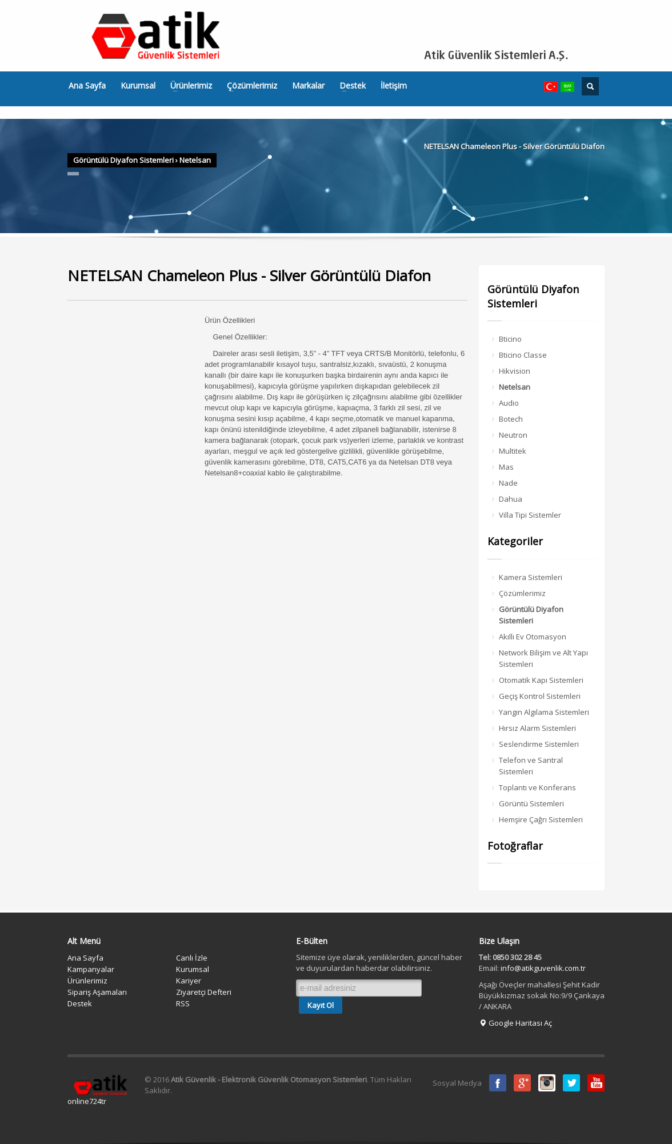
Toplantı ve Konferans (537, 787)
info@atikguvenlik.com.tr (543, 968)
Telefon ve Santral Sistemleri (531, 766)
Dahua (510, 499)
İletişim (394, 86)
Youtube (596, 1082)
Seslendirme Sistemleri (539, 744)
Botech (511, 419)
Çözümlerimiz (248, 86)
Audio (509, 403)
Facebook (497, 1082)
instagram (546, 1082)
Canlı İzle (191, 958)
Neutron (513, 435)
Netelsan (195, 160)
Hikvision (514, 371)
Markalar (308, 86)
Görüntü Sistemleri (531, 803)
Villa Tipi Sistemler (530, 515)
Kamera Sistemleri (530, 577)
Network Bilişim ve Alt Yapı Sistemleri (543, 658)
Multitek (512, 451)
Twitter (571, 1082)
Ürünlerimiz (187, 86)
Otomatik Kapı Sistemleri (541, 680)
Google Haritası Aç (515, 1023)
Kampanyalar (90, 969)
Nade (508, 483)
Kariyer (188, 980)
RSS (183, 1003)
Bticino (510, 339)
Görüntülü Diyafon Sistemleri (123, 160)
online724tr (86, 1101)
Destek (349, 86)
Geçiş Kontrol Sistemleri (540, 696)
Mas (506, 467)
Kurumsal (138, 86)
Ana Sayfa (87, 86)
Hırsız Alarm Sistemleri (537, 728)
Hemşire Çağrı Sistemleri (541, 819)
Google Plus (522, 1082)
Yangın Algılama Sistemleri (544, 712)
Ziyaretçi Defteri (203, 992)
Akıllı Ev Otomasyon (532, 636)
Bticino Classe (523, 355)
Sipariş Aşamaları (97, 992)
